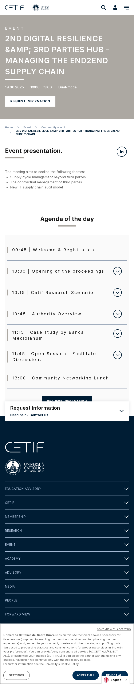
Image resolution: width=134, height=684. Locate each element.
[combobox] (115, 680)
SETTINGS (16, 675)
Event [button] (67, 544)
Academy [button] (67, 558)
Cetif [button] (67, 502)
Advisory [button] (67, 572)
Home (9, 127)
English (112, 680)
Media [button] (67, 586)
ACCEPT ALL (85, 675)
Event (27, 127)
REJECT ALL (114, 675)
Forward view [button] (67, 614)
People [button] (67, 600)
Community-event (53, 127)
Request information (30, 101)
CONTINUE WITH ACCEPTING (114, 629)
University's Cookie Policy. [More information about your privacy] (62, 664)
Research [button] (67, 530)
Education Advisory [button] (67, 488)
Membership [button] (67, 516)
